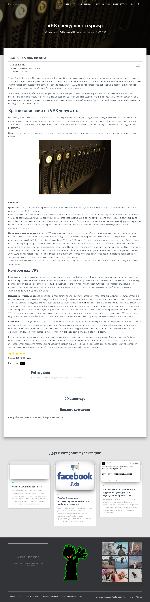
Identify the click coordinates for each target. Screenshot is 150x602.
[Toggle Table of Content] (136, 66)
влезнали (30, 419)
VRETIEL (139, 598)
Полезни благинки (120, 6)
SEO (132, 6)
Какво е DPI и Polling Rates (27, 488)
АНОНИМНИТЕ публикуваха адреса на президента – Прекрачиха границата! (119, 494)
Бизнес (66, 6)
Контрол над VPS (21, 73)
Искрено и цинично (102, 6)
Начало (11, 59)
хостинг (83, 304)
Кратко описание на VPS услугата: (26, 70)
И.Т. (74, 6)
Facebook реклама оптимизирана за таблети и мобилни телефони (73, 502)
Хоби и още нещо (85, 6)
